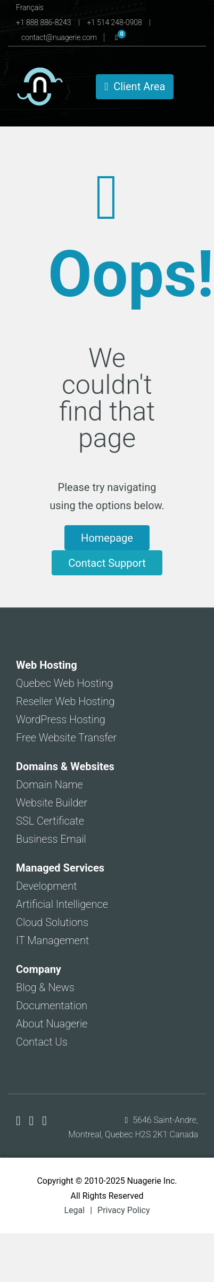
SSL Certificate (50, 820)
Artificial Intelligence (62, 904)
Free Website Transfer (66, 737)
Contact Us (42, 1041)
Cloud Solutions (52, 922)
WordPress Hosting (60, 719)
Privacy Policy (123, 1210)
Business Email (51, 839)
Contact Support (106, 563)
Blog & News (45, 987)
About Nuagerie (52, 1023)
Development (46, 886)
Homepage (107, 538)
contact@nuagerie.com (59, 37)
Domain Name (49, 784)
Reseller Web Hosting (65, 701)
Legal (74, 1210)
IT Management (52, 940)
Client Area (134, 86)
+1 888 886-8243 (44, 22)
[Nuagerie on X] (33, 1120)
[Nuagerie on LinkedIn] (44, 1120)
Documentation (51, 1005)
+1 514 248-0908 (115, 22)
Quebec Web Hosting (64, 683)
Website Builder (51, 802)
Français (30, 7)
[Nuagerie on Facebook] (20, 1120)
